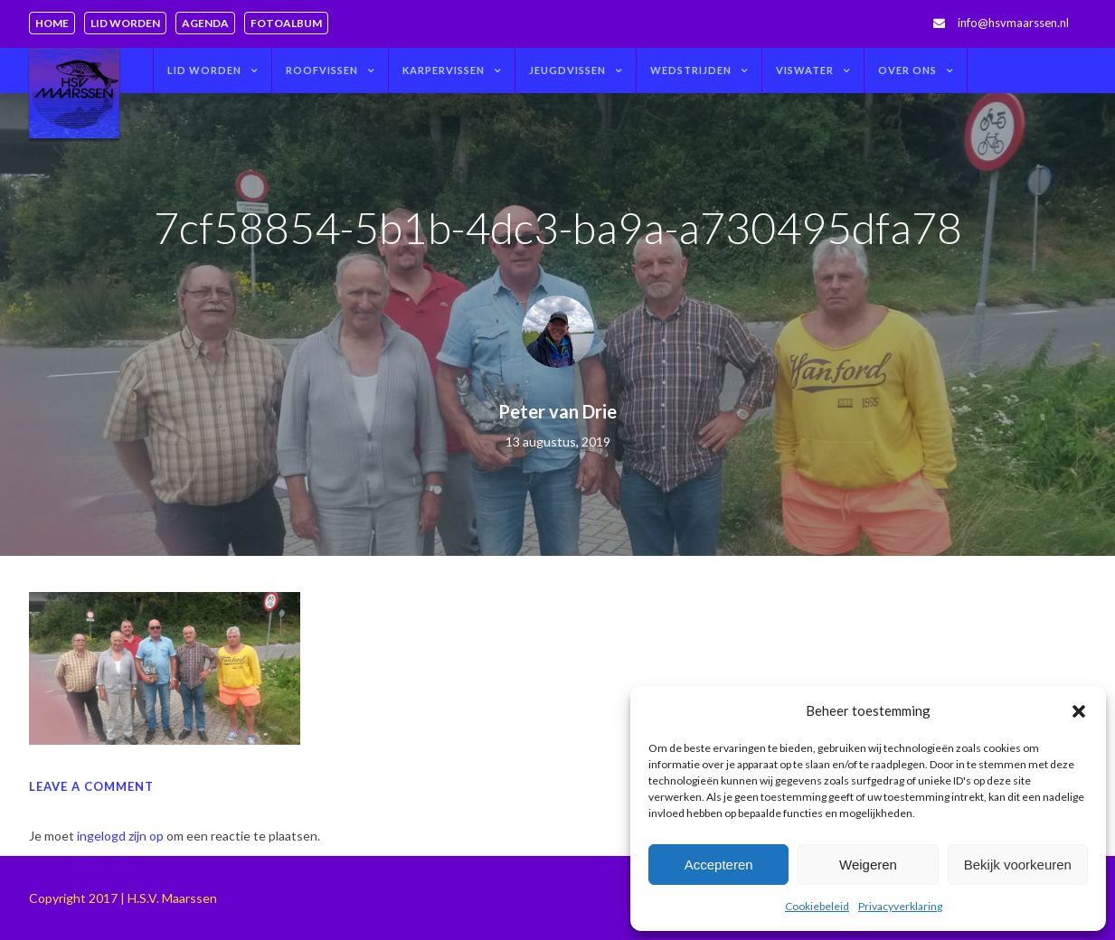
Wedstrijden (691, 70)
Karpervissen (443, 70)
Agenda (205, 23)
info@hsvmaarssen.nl (1013, 22)
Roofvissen (322, 70)
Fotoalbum (286, 23)
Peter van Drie (557, 411)
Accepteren (719, 864)
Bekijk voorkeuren (1018, 864)
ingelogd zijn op (120, 835)
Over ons (907, 70)
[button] (1079, 711)
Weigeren (868, 864)
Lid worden (125, 23)
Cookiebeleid (817, 906)
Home (52, 23)
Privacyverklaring (900, 906)
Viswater (805, 70)
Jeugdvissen (567, 70)
